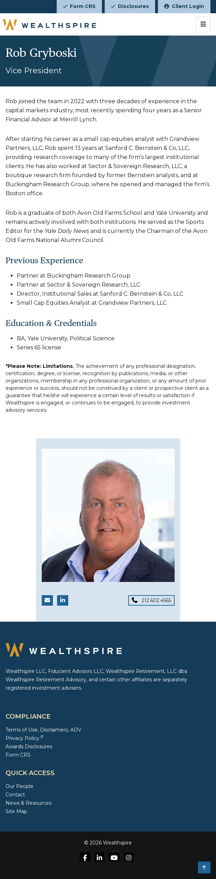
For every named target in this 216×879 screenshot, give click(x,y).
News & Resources (28, 803)
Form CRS (79, 6)
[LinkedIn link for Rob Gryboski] (62, 600)
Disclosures (130, 6)
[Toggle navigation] (203, 24)
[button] (204, 867)
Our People (19, 786)
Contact (15, 794)
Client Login (184, 6)
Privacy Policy (24, 738)
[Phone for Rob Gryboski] (151, 600)
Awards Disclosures (29, 746)
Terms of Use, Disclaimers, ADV (43, 730)
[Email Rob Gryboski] (47, 600)
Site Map (16, 811)
